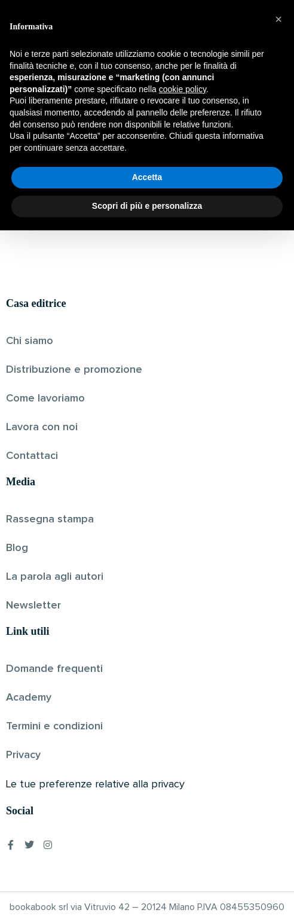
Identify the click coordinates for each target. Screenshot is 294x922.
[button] (278, 710)
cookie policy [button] (182, 781)
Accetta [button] (147, 869)
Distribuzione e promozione (74, 369)
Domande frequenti (54, 669)
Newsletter (33, 605)
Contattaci (32, 456)
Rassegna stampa (50, 519)
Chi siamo (29, 341)
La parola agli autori (54, 576)
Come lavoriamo (45, 398)
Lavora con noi (42, 427)
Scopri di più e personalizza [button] (147, 897)
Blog (17, 548)
